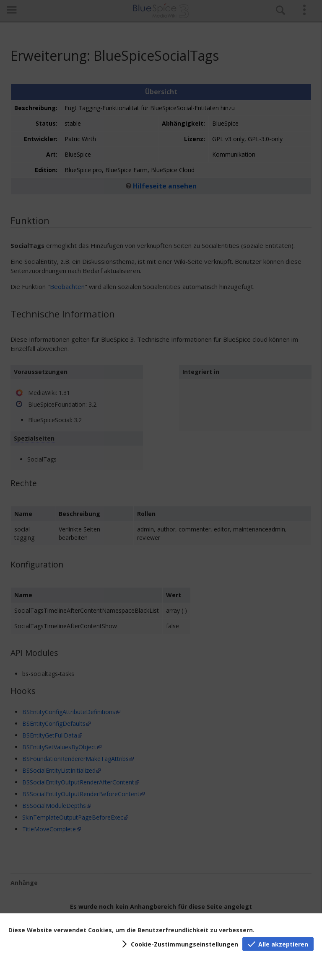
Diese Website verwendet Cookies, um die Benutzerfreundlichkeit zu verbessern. (131, 930)
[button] (178, 944)
